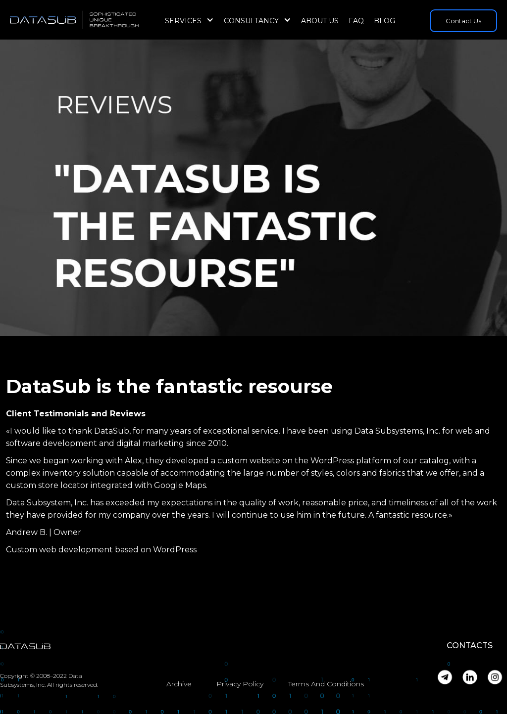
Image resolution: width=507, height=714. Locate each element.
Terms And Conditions (326, 683)
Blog (384, 20)
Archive (179, 683)
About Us (320, 20)
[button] (189, 21)
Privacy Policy (239, 683)
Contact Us (463, 21)
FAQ (356, 20)
